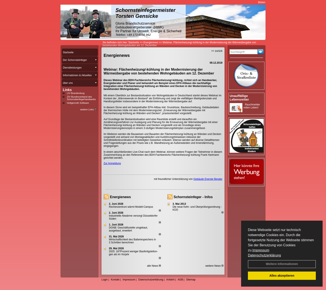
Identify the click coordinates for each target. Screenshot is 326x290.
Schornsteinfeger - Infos (193, 197)
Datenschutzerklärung (264, 255)
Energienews (120, 197)
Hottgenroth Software (78, 103)
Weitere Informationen (282, 264)
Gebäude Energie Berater (207, 179)
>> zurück (216, 50)
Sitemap (190, 279)
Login (104, 279)
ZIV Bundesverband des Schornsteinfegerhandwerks (81, 98)
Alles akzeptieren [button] (281, 275)
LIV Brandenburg (75, 93)
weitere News (214, 265)
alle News (154, 265)
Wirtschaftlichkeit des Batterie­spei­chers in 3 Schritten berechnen (132, 241)
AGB (180, 279)
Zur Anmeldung (112, 163)
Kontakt (115, 279)
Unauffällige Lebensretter (239, 97)
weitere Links (88, 109)
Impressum (260, 250)
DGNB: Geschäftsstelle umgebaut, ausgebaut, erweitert (128, 229)
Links (67, 90)
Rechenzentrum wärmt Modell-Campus (131, 206)
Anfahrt (170, 279)
